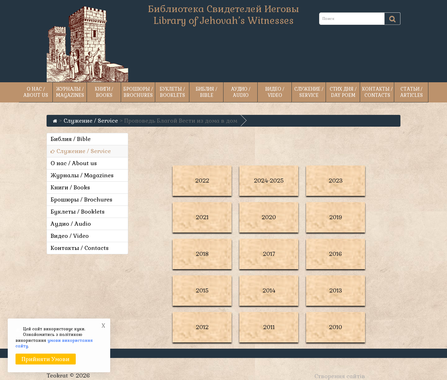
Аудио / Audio (241, 92)
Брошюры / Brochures (138, 92)
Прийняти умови (46, 359)
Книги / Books (104, 92)
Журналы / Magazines (70, 92)
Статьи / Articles (411, 92)
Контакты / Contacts (377, 92)
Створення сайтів (339, 376)
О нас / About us (35, 92)
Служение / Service (308, 92)
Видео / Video (274, 92)
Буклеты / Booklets (172, 92)
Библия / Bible (206, 92)
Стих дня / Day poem (343, 92)
